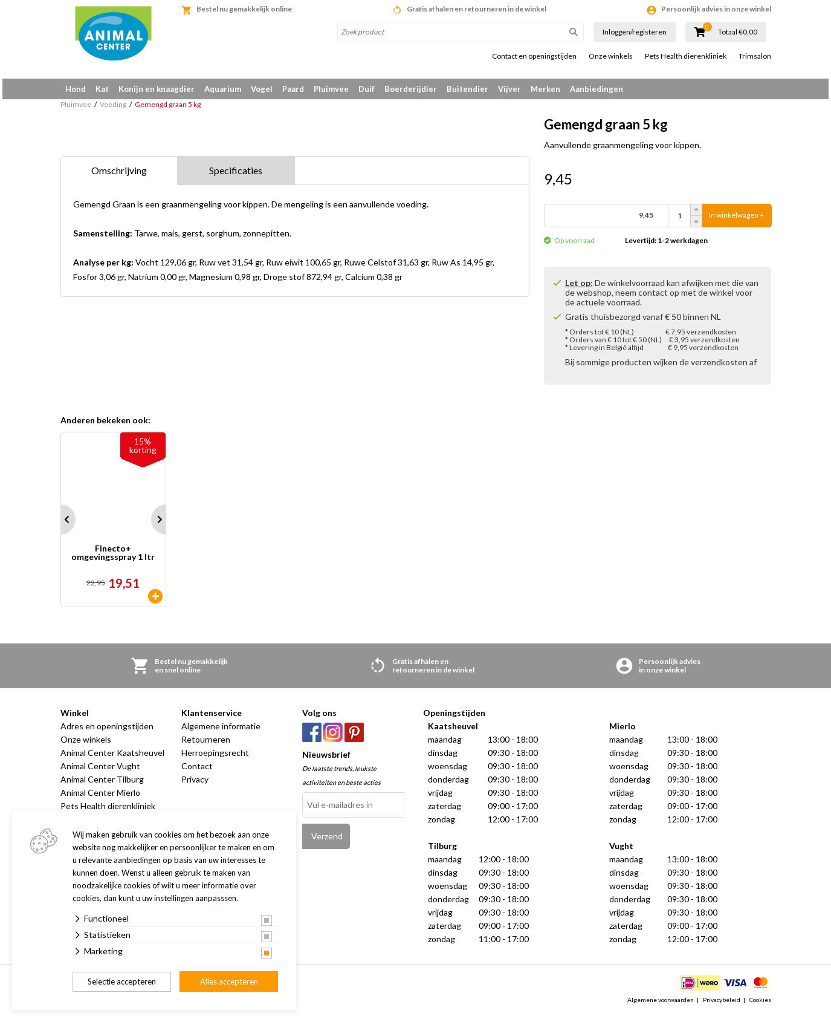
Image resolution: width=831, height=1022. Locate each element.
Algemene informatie (220, 733)
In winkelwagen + (736, 222)
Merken (545, 89)
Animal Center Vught (100, 773)
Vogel (262, 89)
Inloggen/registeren (635, 31)
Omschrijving (119, 177)
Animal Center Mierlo (100, 800)
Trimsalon (755, 56)
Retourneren (205, 746)
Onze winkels (611, 56)
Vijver (509, 89)
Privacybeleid (721, 1006)
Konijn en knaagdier (156, 89)
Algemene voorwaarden (660, 1006)
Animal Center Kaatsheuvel (112, 760)
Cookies (760, 1006)
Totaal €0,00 (737, 32)
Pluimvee (331, 89)
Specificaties (235, 177)
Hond (75, 89)
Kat (102, 89)
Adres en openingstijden (107, 733)
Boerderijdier (410, 89)
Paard (293, 89)
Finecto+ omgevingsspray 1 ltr (113, 560)
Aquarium (222, 89)
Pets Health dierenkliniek (685, 56)
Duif (366, 89)
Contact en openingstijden (534, 56)
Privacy (195, 786)
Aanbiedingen (596, 89)
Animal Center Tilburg (102, 786)
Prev (60, 527)
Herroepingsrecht (215, 760)
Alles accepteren (229, 981)
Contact (197, 773)
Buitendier (467, 89)
